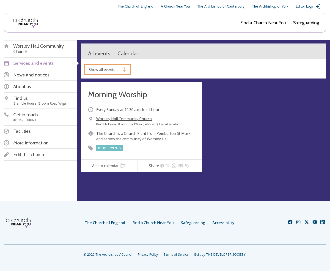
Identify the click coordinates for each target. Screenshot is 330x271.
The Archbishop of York (270, 6)
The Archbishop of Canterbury (221, 6)
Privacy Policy (148, 254)
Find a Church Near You (263, 22)
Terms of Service (176, 254)
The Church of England (135, 6)
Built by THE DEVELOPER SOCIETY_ (220, 254)
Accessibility (223, 222)
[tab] (109, 166)
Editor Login (308, 6)
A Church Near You (175, 6)
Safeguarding (306, 22)
